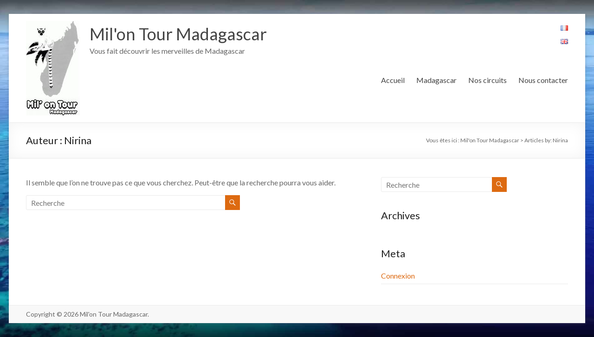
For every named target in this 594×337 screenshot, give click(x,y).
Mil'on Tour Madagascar (178, 34)
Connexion (398, 275)
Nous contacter (543, 80)
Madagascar (436, 80)
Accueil (393, 80)
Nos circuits (487, 80)
